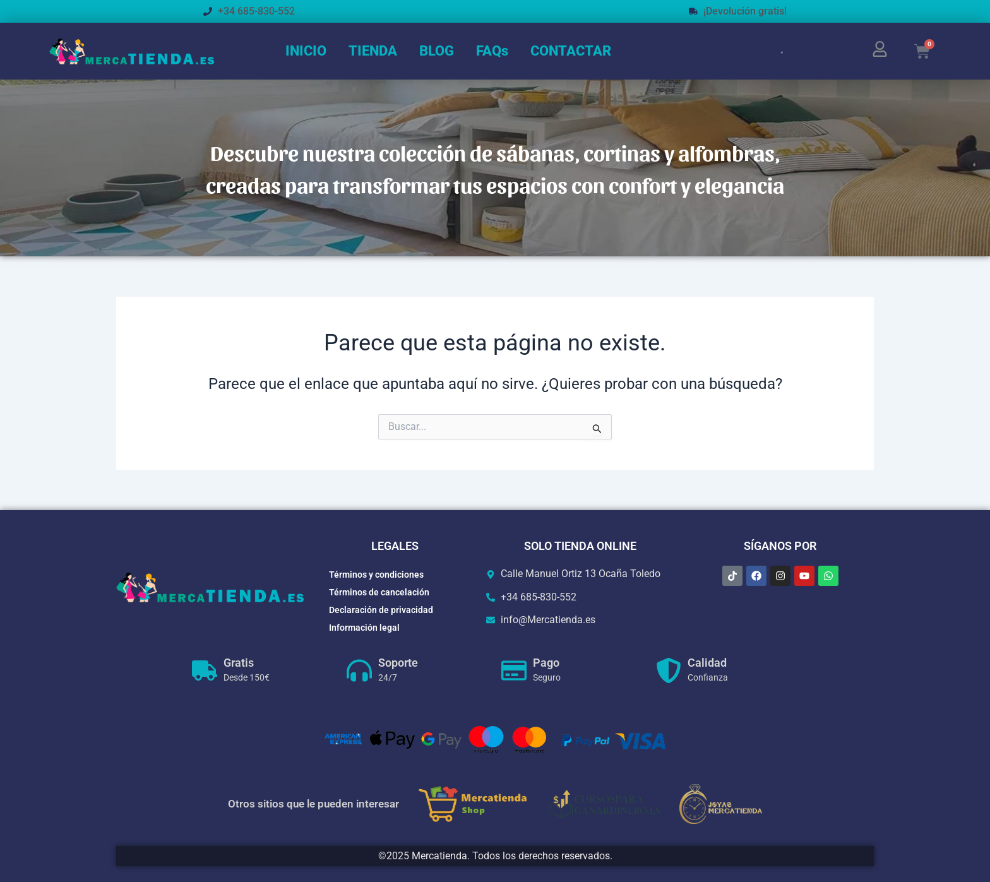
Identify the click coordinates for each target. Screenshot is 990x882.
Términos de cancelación (379, 592)
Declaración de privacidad (381, 610)
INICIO (305, 51)
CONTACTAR (570, 51)
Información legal (364, 628)
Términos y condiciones (376, 574)
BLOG (436, 51)
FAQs (492, 51)
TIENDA (373, 51)
